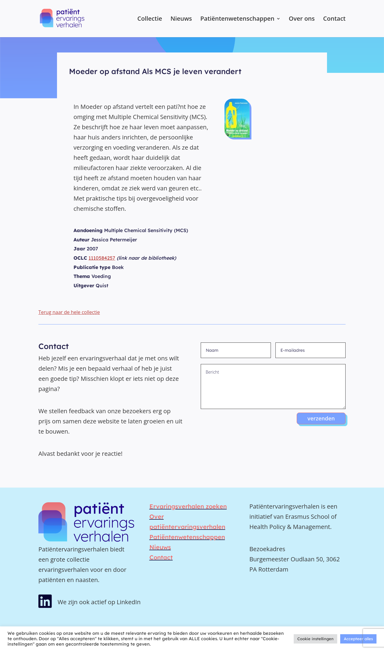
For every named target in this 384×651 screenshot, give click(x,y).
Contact (334, 19)
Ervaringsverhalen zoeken (188, 506)
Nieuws (181, 19)
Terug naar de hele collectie (69, 312)
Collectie (149, 19)
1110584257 (101, 258)
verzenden (321, 418)
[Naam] (236, 350)
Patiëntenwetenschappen (237, 19)
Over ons (302, 19)
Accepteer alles (358, 638)
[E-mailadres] (310, 350)
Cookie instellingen (315, 638)
